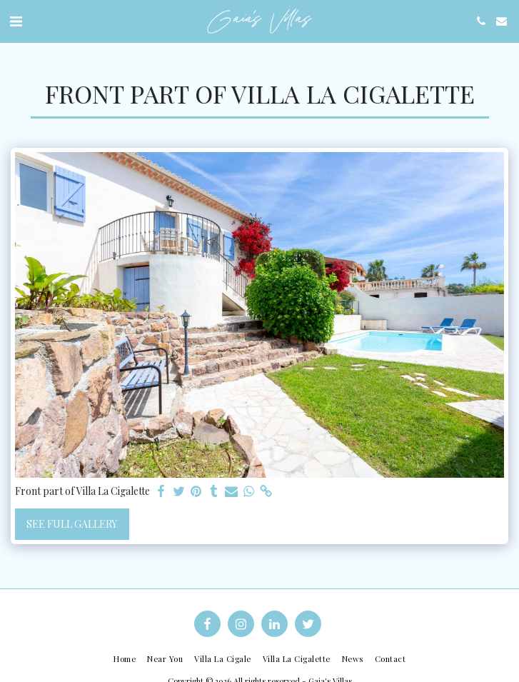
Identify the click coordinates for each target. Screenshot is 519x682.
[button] (16, 20)
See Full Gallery (71, 524)
